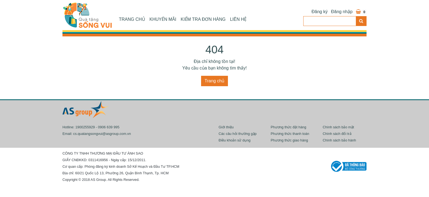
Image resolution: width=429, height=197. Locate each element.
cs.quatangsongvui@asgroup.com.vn (102, 134)
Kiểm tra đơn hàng (203, 19)
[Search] (329, 21)
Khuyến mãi (163, 19)
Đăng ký (319, 11)
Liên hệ (238, 19)
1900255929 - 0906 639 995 (97, 127)
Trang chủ (132, 19)
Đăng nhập (341, 11)
